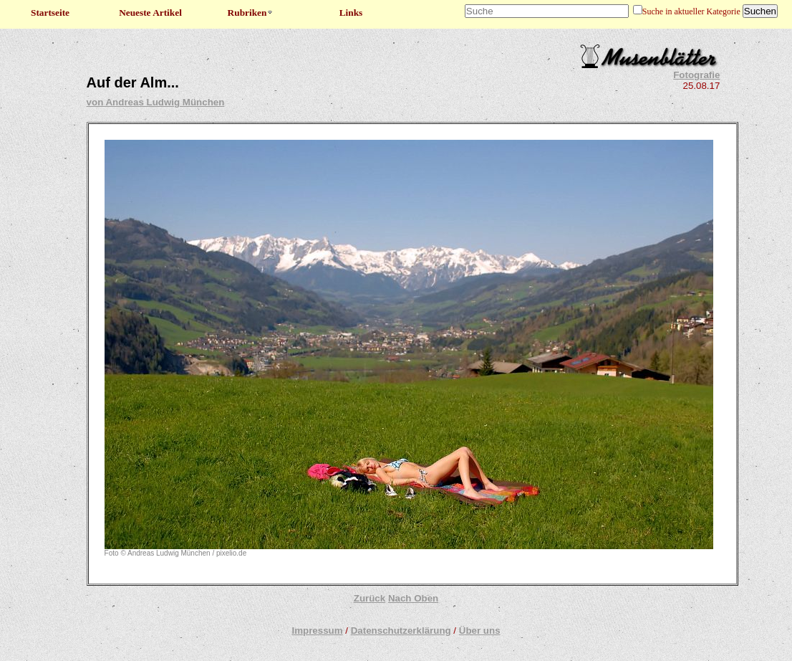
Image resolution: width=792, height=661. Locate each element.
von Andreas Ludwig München (156, 102)
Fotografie (696, 75)
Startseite (50, 12)
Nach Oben (413, 598)
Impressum (316, 630)
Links (351, 12)
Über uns (480, 630)
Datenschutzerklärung (401, 630)
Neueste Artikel (150, 12)
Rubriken (251, 12)
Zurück (369, 598)
